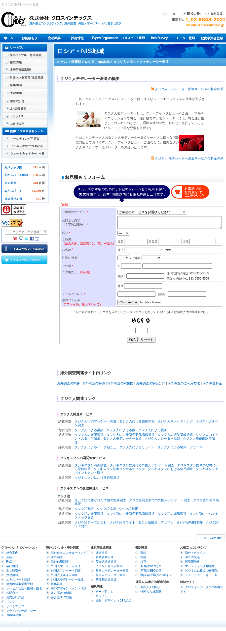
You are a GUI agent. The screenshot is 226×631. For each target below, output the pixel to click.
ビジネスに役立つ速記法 (25, 146)
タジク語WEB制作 (189, 522)
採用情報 (77, 38)
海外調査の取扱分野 (150, 383)
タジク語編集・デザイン (156, 522)
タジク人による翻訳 (89, 430)
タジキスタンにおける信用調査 (170, 469)
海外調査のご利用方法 (184, 383)
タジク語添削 (106, 509)
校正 (143, 561)
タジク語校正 (128, 509)
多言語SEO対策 (61, 597)
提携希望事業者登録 (19, 584)
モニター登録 (186, 38)
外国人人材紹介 (150, 587)
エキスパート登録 (133, 38)
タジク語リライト (122, 522)
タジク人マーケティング (175, 421)
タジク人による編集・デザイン (180, 447)
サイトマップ (15, 606)
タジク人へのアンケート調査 (95, 421)
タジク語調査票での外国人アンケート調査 (159, 500)
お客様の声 (25, 124)
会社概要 (54, 38)
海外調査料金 (212, 383)
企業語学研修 (104, 557)
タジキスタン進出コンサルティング (119, 469)
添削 (143, 557)
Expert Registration (104, 38)
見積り (29, 38)
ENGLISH (191, 13)
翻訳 (143, 552)
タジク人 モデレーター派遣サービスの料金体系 (187, 89)
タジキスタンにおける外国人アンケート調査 (142, 465)
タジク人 (119, 62)
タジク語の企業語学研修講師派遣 (130, 514)
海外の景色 (192, 557)
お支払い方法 (15, 597)
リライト (102, 596)
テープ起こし (104, 591)
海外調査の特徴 (93, 383)
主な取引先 (25, 101)
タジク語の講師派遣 (172, 514)
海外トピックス (25, 116)
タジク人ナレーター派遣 (162, 438)
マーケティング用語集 (25, 138)
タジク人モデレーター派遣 (122, 438)
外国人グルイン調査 (64, 575)
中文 (170, 13)
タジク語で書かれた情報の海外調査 (100, 500)
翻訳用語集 (192, 561)
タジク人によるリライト (137, 447)
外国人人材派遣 (150, 591)
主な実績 (25, 94)
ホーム (62, 62)
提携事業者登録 (212, 38)
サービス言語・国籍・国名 (24, 588)
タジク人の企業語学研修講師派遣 (130, 435)
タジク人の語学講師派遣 (175, 435)
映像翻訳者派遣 (106, 579)
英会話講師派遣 (106, 561)
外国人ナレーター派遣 (110, 575)
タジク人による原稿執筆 (137, 421)
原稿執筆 (57, 584)
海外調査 (57, 557)
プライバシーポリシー (21, 610)
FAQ (9, 561)
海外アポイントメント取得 (69, 588)
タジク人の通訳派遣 (89, 435)
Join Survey (160, 38)
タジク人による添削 (120, 430)
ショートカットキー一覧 (25, 153)
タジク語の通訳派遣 (89, 514)
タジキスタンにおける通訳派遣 (97, 477)
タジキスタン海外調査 (91, 465)
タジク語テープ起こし (91, 522)
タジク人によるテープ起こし (95, 447)
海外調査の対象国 (120, 383)
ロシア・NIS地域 (97, 62)
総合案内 (12, 552)
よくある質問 (25, 109)
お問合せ (213, 13)
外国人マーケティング (66, 566)
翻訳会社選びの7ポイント (157, 575)
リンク (10, 602)
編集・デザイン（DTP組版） (115, 600)
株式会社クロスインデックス (61, 19)
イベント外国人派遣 (109, 566)
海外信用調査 (60, 561)
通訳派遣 (102, 552)
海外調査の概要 (68, 383)
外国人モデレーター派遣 (67, 579)
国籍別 (76, 62)
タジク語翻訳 (84, 509)
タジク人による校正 (152, 430)
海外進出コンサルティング (69, 552)
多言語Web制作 (61, 593)
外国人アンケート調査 (66, 570)
